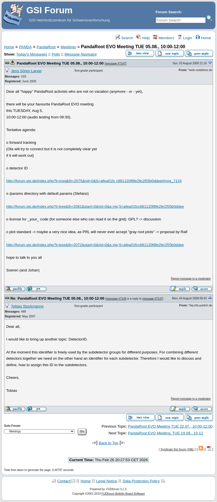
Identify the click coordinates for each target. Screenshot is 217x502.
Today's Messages (31, 54)
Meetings (68, 47)
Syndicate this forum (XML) (177, 449)
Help (143, 38)
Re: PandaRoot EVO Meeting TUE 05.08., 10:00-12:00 (57, 298)
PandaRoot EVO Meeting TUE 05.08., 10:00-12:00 (60, 63)
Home (203, 38)
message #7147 (115, 63)
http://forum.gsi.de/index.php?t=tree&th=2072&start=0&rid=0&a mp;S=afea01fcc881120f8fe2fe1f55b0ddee (95, 245)
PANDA (25, 47)
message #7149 (116, 298)
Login (184, 38)
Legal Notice (106, 481)
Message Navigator (80, 54)
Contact (63, 481)
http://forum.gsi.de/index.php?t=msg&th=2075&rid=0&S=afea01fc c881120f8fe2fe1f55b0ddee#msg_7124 (94, 181)
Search (124, 38)
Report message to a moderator (191, 278)
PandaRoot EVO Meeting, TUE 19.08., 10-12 (165, 433)
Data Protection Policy (141, 481)
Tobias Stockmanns (27, 306)
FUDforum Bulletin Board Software (123, 493)
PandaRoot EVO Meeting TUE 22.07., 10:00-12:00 (170, 426)
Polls (56, 54)
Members (163, 38)
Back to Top (108, 443)
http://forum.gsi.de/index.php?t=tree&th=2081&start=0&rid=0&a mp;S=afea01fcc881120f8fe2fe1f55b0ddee (95, 206)
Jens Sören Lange (26, 71)
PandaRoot (46, 47)
